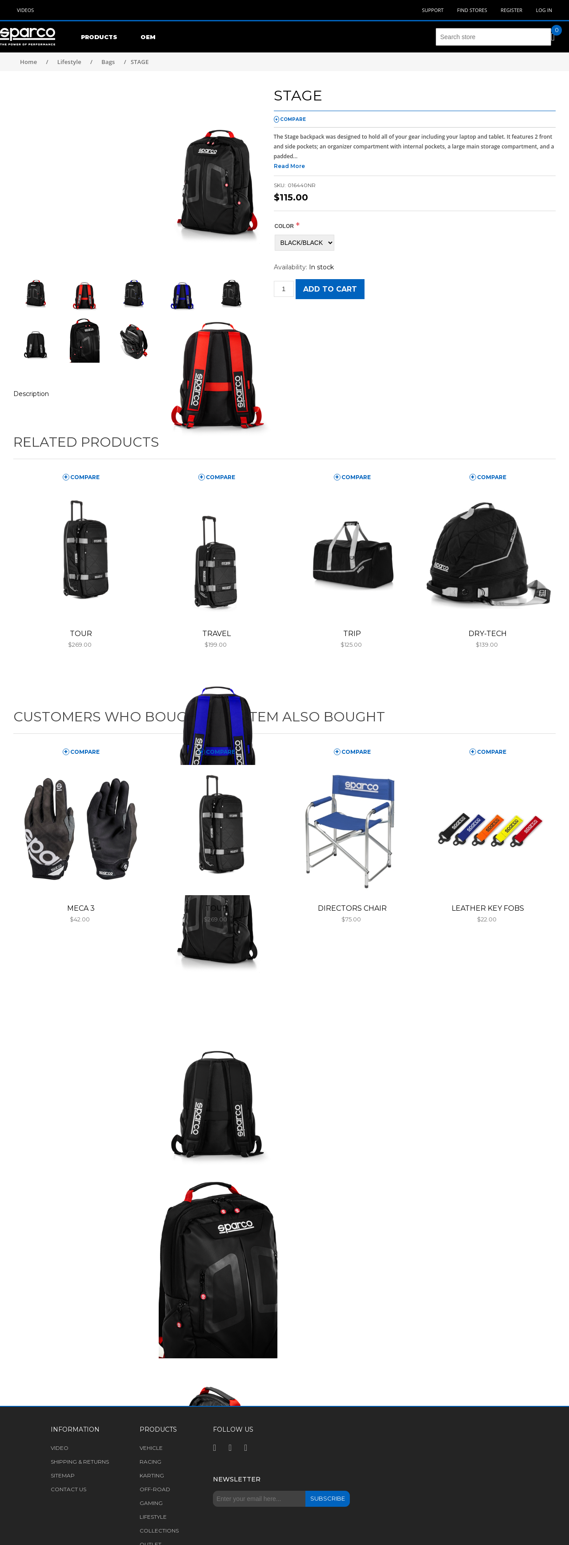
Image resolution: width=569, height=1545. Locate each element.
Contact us (68, 1489)
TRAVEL (216, 633)
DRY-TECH (488, 633)
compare (293, 119)
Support (433, 10)
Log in (544, 10)
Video (59, 1448)
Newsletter (236, 1479)
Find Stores (472, 10)
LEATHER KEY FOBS (488, 908)
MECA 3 (81, 908)
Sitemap (63, 1475)
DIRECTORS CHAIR (352, 908)
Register (511, 10)
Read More (289, 166)
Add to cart (330, 289)
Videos (25, 10)
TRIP (352, 633)
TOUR (81, 633)
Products (99, 36)
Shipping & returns (80, 1461)
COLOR (284, 226)
